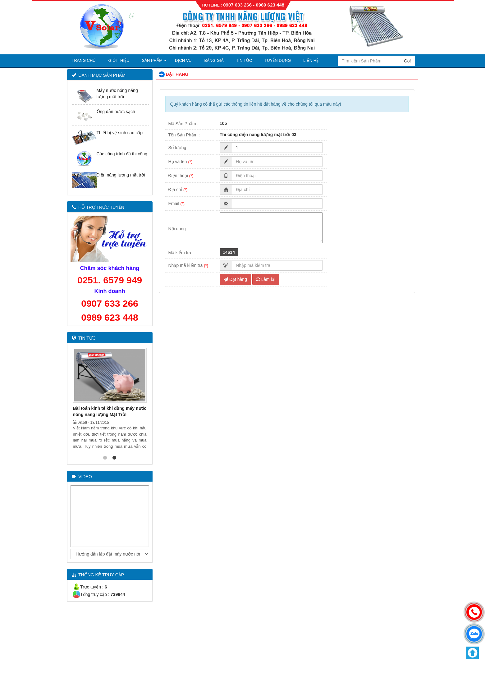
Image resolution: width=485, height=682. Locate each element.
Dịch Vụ (183, 60)
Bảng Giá (213, 60)
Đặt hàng (235, 279)
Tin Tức (244, 60)
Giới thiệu (118, 60)
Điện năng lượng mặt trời (121, 174)
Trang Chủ (84, 60)
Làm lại (265, 279)
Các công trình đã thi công (122, 153)
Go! (407, 60)
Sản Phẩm (152, 60)
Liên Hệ (310, 60)
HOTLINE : (212, 5)
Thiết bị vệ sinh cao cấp (120, 132)
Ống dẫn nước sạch (116, 111)
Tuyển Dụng (277, 60)
